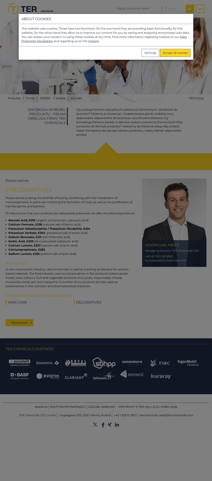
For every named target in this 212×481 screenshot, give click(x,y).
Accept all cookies (175, 52)
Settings (150, 52)
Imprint (93, 41)
